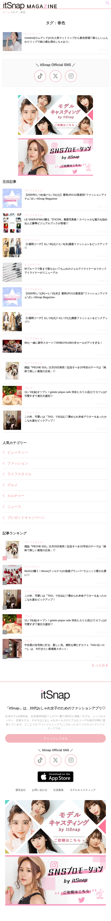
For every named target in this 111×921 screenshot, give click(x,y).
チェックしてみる (56, 738)
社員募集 (58, 790)
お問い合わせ (39, 790)
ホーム (7, 12)
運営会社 (20, 790)
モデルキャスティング (83, 790)
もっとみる (99, 665)
